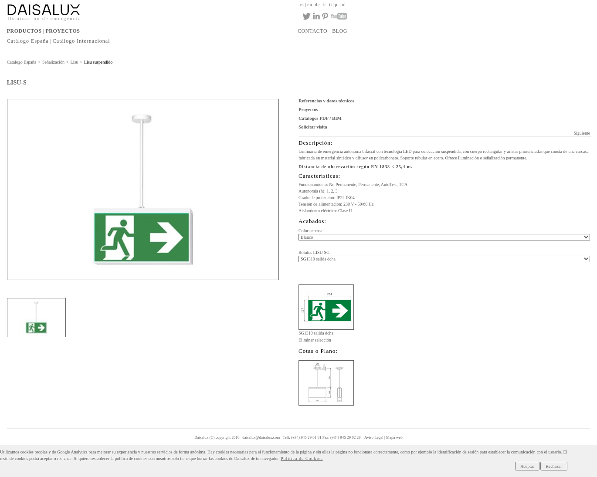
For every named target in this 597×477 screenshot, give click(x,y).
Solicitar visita (312, 126)
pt (337, 4)
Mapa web (394, 437)
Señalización (53, 62)
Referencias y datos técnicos (326, 100)
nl (344, 4)
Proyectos (308, 109)
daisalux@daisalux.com (261, 437)
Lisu (74, 62)
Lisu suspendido (98, 62)
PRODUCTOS (24, 31)
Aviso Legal (373, 437)
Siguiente (581, 133)
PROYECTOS (62, 31)
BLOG (339, 31)
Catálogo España (28, 41)
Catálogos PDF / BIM (320, 118)
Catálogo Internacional (81, 41)
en (309, 4)
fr (324, 4)
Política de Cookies (302, 458)
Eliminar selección (314, 340)
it (330, 4)
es (302, 4)
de (317, 4)
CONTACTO (312, 31)
